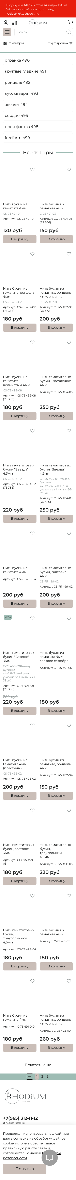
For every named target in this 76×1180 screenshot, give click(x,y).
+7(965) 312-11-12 (20, 1118)
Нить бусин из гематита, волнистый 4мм (16, 381)
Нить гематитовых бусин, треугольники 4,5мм (55, 851)
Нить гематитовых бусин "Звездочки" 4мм (55, 381)
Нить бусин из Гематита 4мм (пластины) (15, 764)
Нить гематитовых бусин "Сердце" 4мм (18, 657)
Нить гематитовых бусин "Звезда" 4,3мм (18, 469)
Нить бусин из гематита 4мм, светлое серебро (54, 657)
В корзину (19, 239)
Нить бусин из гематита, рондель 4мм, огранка (55, 293)
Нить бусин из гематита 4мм (15, 206)
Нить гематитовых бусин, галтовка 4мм (55, 572)
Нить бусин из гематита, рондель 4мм (18, 293)
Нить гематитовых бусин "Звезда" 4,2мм (55, 469)
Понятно (24, 1168)
